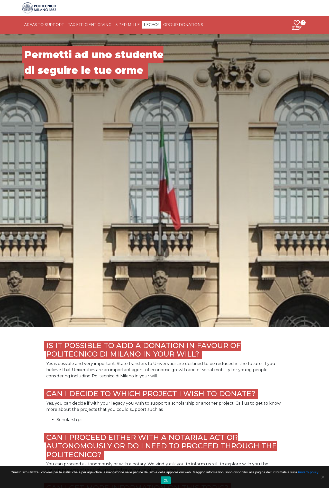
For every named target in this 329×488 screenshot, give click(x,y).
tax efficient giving (89, 24)
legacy (151, 24)
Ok (165, 480)
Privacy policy (308, 472)
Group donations (183, 24)
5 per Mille (127, 24)
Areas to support (44, 24)
